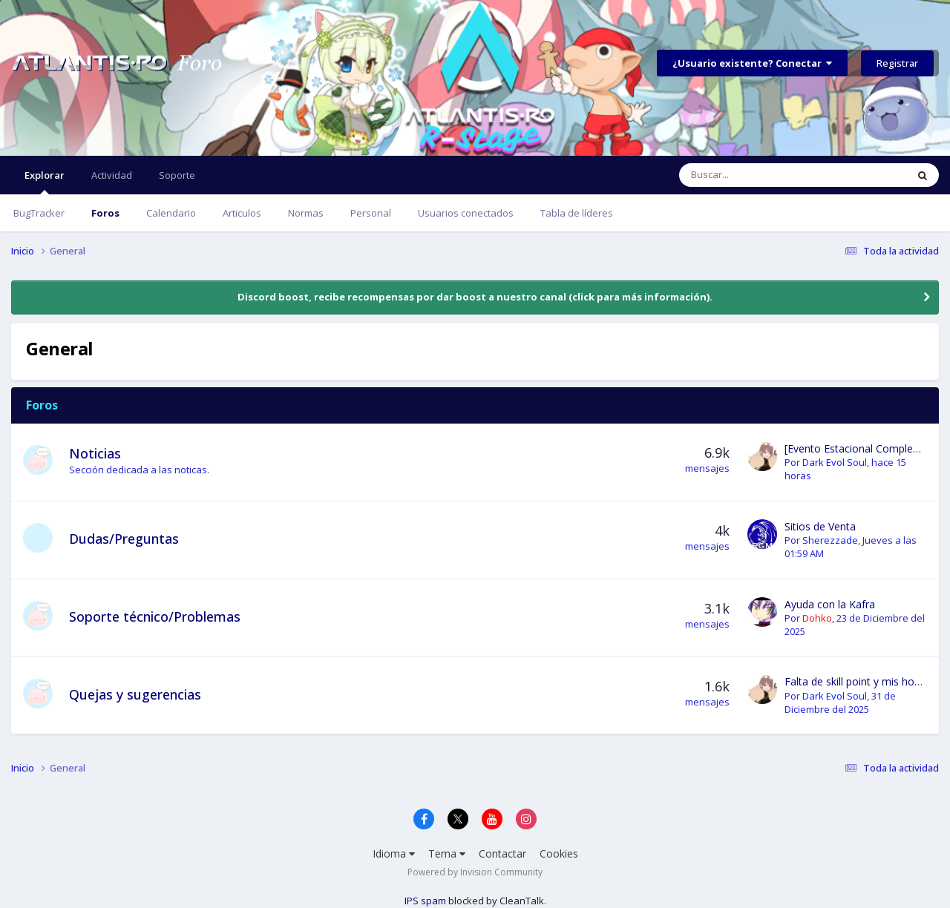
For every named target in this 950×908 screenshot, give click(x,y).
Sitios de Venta (820, 526)
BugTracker (39, 213)
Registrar (897, 63)
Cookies (559, 853)
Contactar (502, 853)
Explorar (44, 181)
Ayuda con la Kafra (829, 604)
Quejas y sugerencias (135, 694)
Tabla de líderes (576, 213)
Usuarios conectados (466, 213)
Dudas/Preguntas (124, 538)
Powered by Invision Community (475, 872)
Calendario (171, 213)
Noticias (95, 453)
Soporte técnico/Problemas (154, 616)
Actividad (111, 175)
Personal (370, 213)
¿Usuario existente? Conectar (752, 63)
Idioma (394, 853)
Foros (105, 213)
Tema (446, 853)
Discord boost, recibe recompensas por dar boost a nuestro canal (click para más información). (475, 296)
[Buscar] (759, 175)
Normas (306, 213)
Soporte (177, 175)
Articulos (242, 213)
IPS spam (425, 900)
